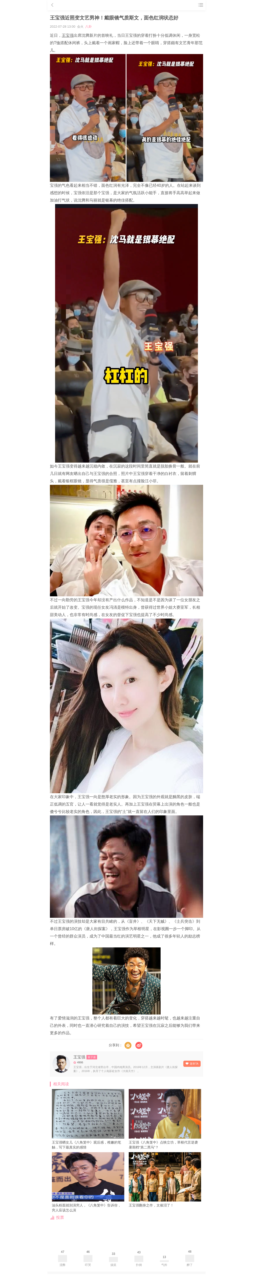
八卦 (88, 26)
